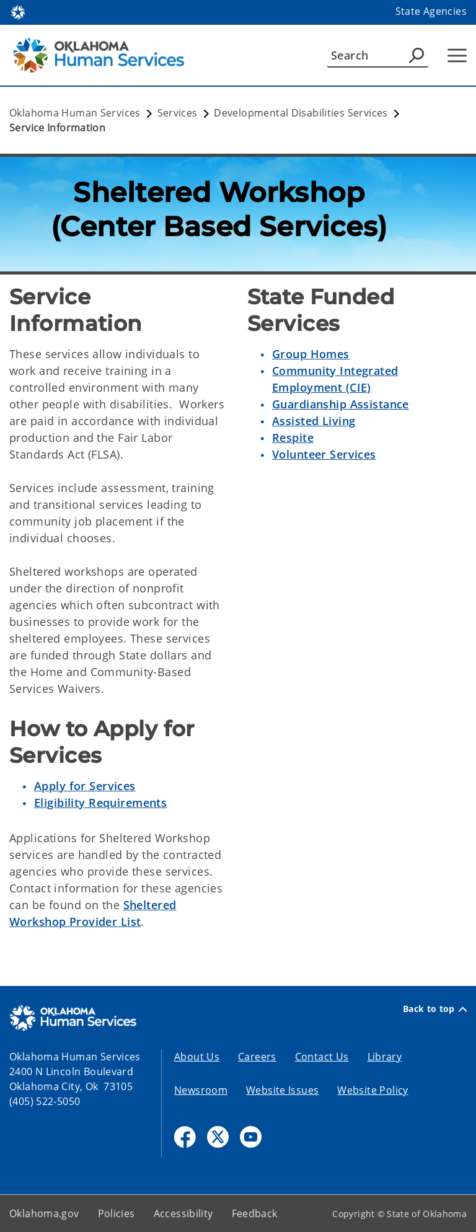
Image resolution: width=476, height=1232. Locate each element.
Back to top (435, 1009)
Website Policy (372, 1090)
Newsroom (200, 1090)
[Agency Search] (416, 55)
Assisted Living (313, 420)
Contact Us (322, 1056)
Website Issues (282, 1090)
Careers (257, 1056)
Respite (293, 437)
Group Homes (311, 353)
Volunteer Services (324, 454)
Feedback (255, 1213)
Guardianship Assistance (340, 404)
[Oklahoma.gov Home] (18, 11)
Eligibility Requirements (100, 802)
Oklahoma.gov (44, 1213)
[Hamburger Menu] (457, 55)
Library (385, 1056)
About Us (196, 1056)
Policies (116, 1213)
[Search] (378, 55)
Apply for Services (85, 785)
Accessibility (183, 1213)
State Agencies (431, 11)
